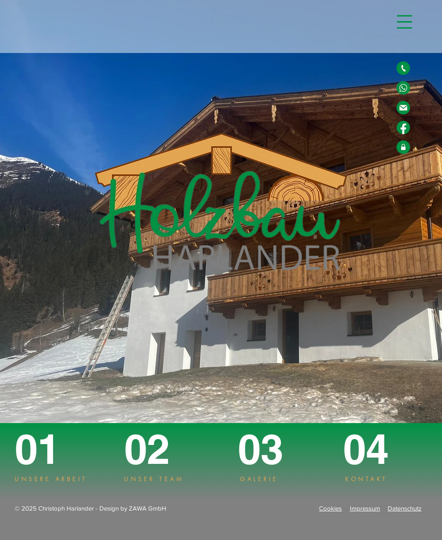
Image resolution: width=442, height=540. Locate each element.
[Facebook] (403, 127)
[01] (45, 449)
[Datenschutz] (403, 147)
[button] (404, 22)
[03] (267, 449)
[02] (156, 449)
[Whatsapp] (403, 88)
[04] (374, 449)
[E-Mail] (403, 107)
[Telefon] (403, 68)
